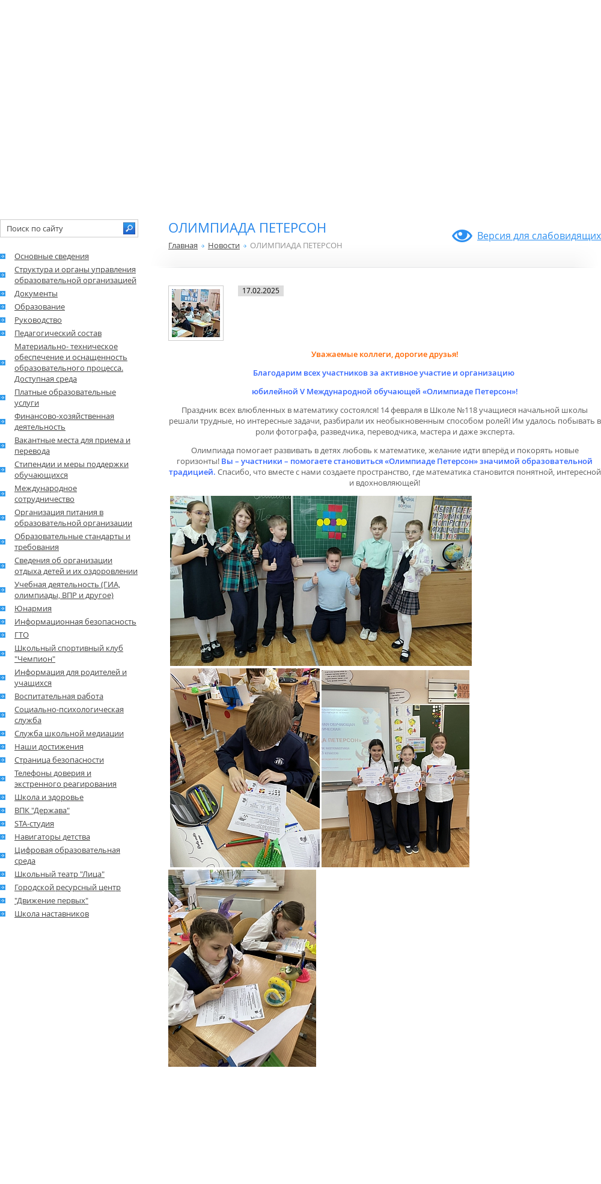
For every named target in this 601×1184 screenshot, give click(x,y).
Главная (183, 245)
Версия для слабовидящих (539, 235)
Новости (224, 245)
